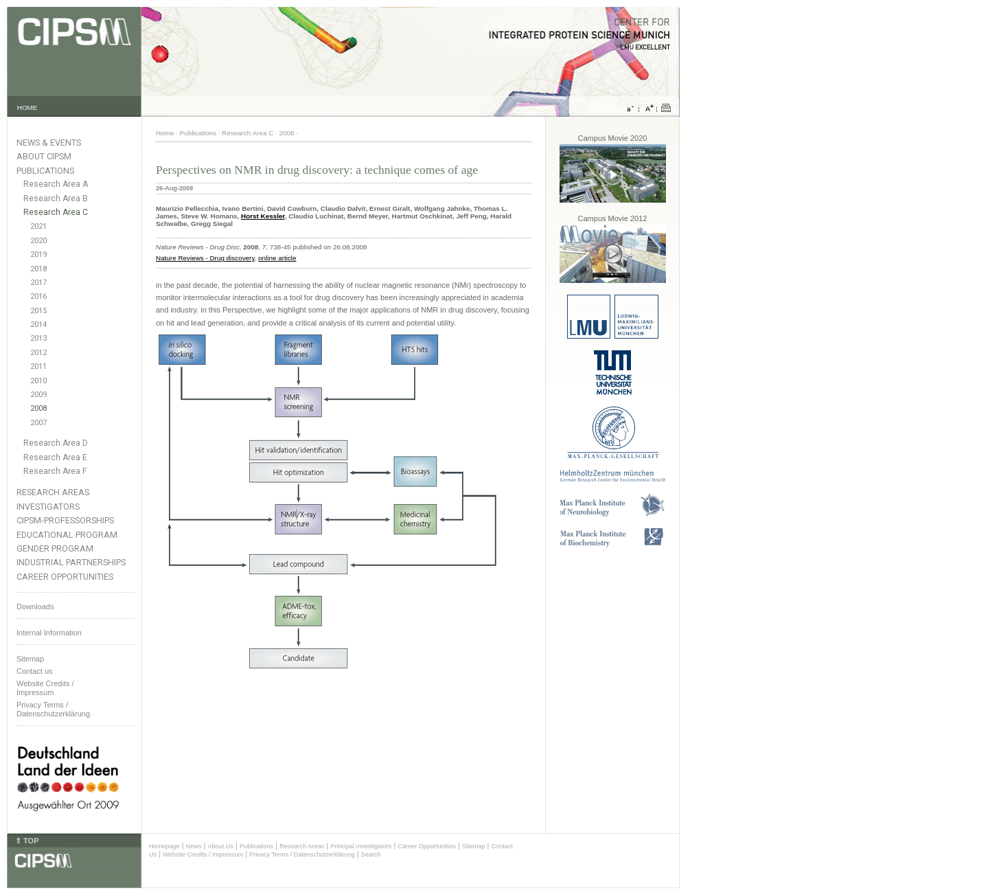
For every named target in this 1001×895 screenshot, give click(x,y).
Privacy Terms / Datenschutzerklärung (53, 709)
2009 (38, 394)
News (194, 846)
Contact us (34, 671)
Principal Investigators (360, 846)
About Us (220, 846)
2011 (38, 366)
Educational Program (66, 535)
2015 (38, 310)
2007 (38, 422)
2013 (38, 338)
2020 (38, 240)
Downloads (35, 606)
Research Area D (55, 443)
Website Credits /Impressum (45, 687)
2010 (38, 380)
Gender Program (54, 548)
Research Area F (55, 471)
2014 (38, 324)
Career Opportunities (64, 576)
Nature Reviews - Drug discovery (205, 258)
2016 (38, 296)
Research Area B (55, 198)
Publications (45, 171)
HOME (27, 107)
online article (277, 258)
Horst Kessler (263, 216)
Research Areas (52, 492)
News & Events (48, 142)
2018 (38, 268)
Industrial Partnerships (71, 562)
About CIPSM (43, 156)
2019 (38, 254)
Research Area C (55, 212)
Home (165, 133)
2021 (38, 226)
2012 (38, 352)
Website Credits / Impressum (203, 854)
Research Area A (55, 184)
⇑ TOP (26, 841)
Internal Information (49, 632)
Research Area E (55, 457)
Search (371, 854)
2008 (38, 408)
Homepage (164, 846)
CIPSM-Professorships (65, 520)
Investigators (48, 506)
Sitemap (30, 659)
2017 (38, 282)
